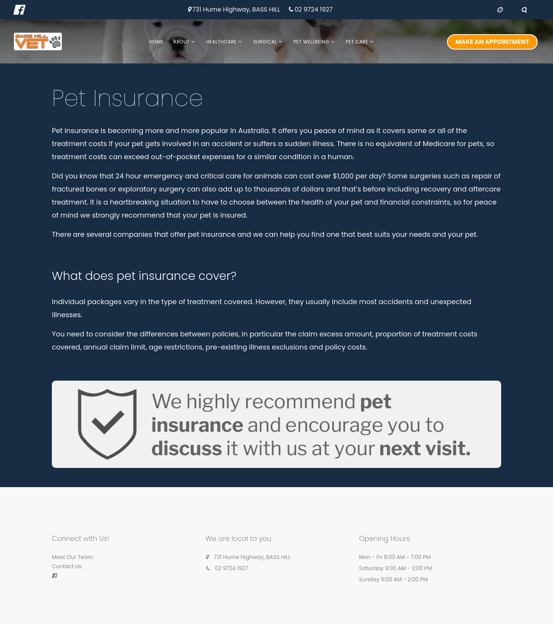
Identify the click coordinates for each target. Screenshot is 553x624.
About (181, 42)
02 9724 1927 (314, 10)
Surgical (265, 42)
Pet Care (357, 42)
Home (156, 42)
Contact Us (66, 566)
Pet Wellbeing (311, 42)
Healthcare (221, 42)
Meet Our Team (72, 557)
